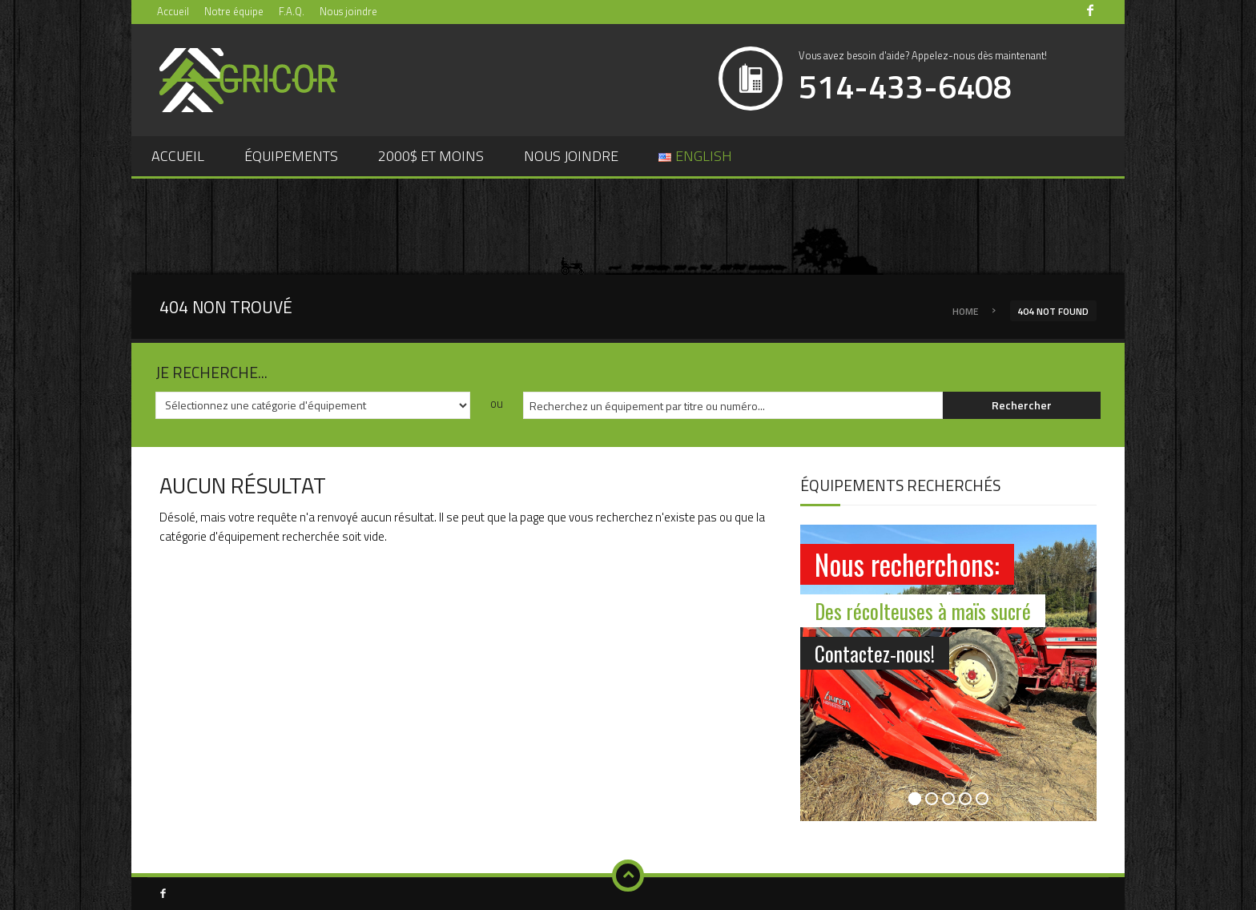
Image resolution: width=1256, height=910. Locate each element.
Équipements (291, 156)
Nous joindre (348, 11)
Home (965, 311)
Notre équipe (234, 11)
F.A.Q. (291, 11)
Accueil (173, 11)
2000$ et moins (431, 156)
